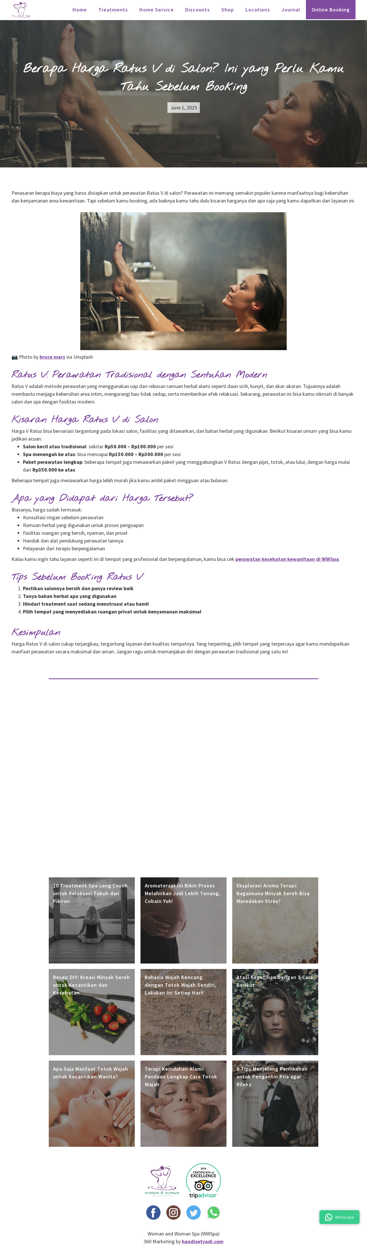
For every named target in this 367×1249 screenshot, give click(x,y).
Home (80, 9)
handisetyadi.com (202, 1241)
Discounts (197, 9)
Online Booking (331, 9)
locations (257, 9)
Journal (291, 9)
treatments (113, 9)
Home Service (156, 9)
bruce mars (52, 357)
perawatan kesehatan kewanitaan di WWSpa (287, 559)
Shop (227, 9)
